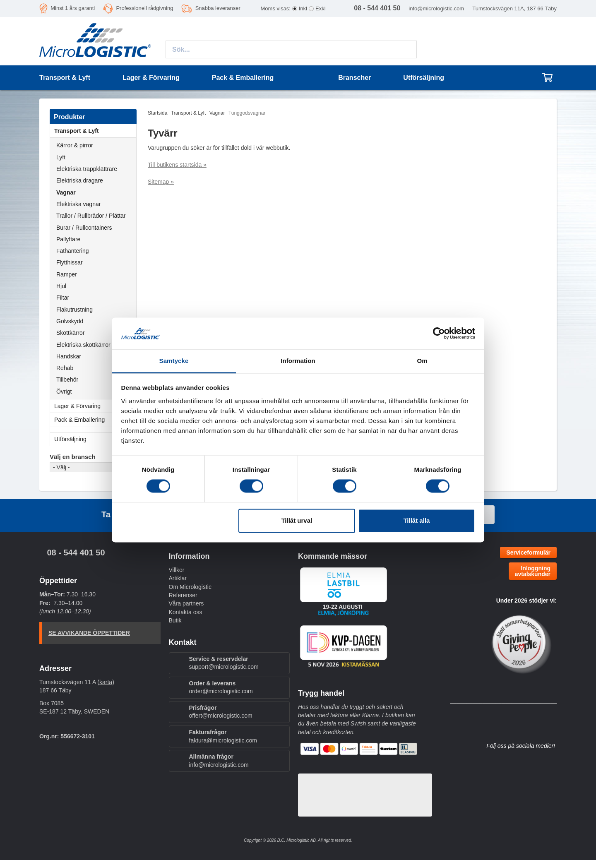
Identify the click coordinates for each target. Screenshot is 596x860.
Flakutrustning (74, 309)
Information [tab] (298, 360)
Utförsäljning (423, 77)
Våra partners (186, 603)
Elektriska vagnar (78, 204)
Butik (175, 620)
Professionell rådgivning (144, 8)
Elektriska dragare (79, 180)
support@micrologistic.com (224, 666)
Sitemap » (161, 181)
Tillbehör (67, 379)
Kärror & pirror (74, 145)
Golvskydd (69, 321)
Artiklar (178, 578)
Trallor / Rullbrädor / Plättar (91, 215)
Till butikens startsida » (177, 164)
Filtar (62, 297)
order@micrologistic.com (221, 691)
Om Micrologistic (190, 587)
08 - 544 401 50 (76, 552)
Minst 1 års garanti (72, 8)
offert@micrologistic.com (220, 715)
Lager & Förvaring (95, 406)
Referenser (183, 595)
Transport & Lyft (95, 130)
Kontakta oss (185, 612)
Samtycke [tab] (174, 360)
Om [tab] (422, 360)
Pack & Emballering (95, 419)
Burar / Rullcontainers (84, 227)
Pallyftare (68, 239)
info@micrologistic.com (436, 8)
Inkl (303, 8)
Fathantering (72, 250)
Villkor (177, 570)
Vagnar (66, 192)
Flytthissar (69, 262)
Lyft (60, 157)
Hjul (61, 286)
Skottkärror (70, 332)
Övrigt (64, 391)
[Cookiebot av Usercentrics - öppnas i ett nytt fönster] (439, 333)
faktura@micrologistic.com (223, 740)
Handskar (68, 356)
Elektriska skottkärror (83, 344)
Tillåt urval (296, 520)
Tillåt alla (416, 520)
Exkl (320, 8)
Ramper (66, 274)
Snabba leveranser (217, 8)
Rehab (64, 368)
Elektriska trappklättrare (86, 169)
